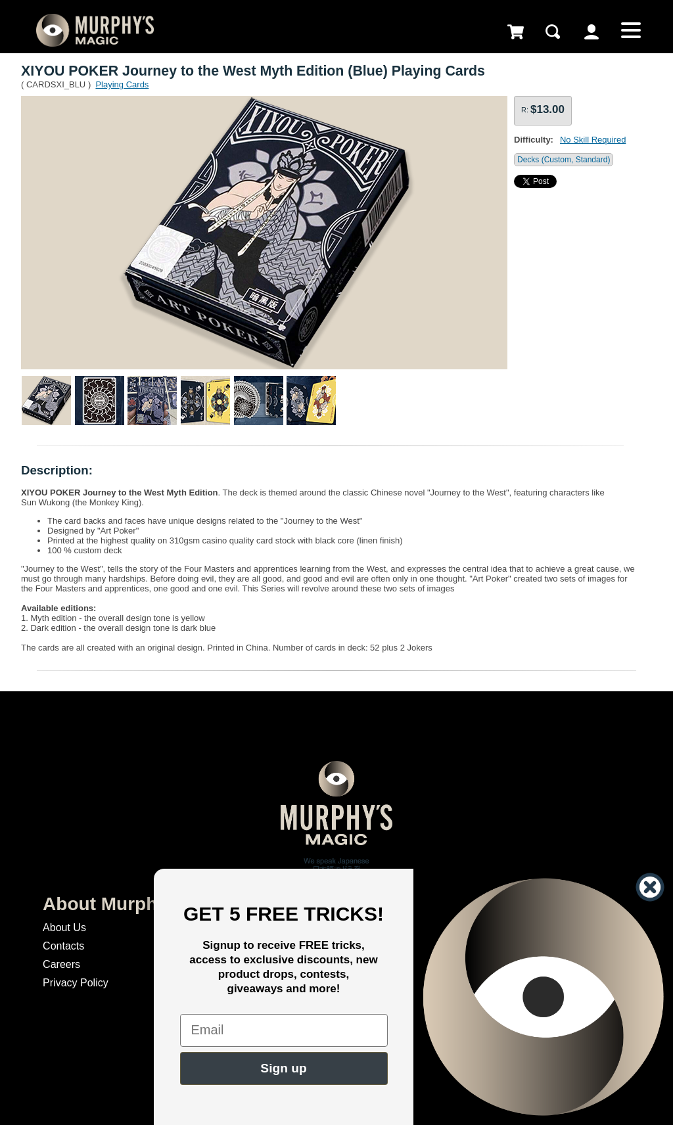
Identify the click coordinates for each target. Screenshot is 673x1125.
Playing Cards (122, 84)
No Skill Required (593, 140)
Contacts (63, 946)
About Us (64, 927)
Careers (61, 964)
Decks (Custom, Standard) (563, 159)
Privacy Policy (75, 982)
